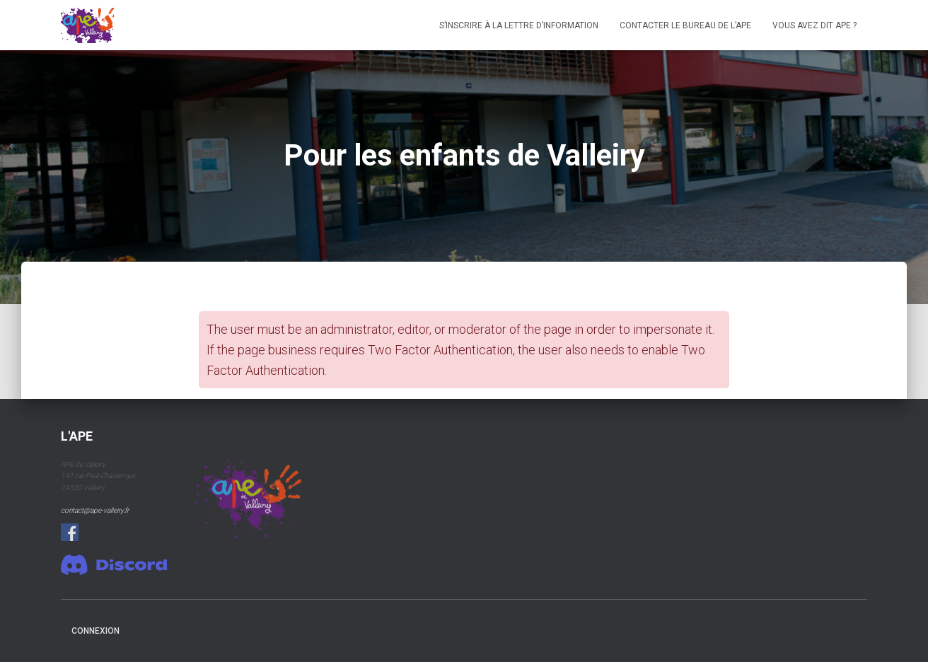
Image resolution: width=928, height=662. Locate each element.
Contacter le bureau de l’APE (685, 25)
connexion (95, 631)
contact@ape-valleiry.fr (95, 510)
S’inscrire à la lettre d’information (518, 25)
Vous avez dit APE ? (814, 25)
